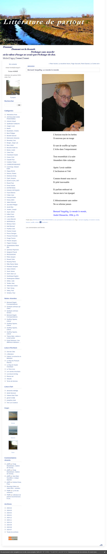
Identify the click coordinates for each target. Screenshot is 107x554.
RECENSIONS (11, 254)
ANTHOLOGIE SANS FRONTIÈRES (43, 219)
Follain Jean (10, 195)
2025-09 (9, 525)
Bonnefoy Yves (11, 140)
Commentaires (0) (69, 219)
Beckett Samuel (11, 135)
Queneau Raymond (13, 250)
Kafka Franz (10, 214)
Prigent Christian (12, 243)
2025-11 (9, 520)
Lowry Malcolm (11, 219)
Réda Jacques (11, 257)
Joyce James (11, 212)
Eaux (12, 452)
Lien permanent (58, 219)
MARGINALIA (11, 221)
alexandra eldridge (12, 390)
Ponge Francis (11, 238)
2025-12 (9, 517)
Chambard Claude (12, 155)
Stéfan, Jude (10, 281)
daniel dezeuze (11, 393)
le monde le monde (94, 219)
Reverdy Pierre (11, 262)
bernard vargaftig (83, 219)
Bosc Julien (10, 145)
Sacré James (11, 271)
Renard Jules (11, 259)
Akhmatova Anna (12, 114)
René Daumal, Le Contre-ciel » (90, 63)
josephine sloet (11, 400)
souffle (32, 222)
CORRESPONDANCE (13, 164)
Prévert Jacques (12, 241)
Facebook (43, 222)
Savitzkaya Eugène (12, 276)
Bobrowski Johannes (13, 138)
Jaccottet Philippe (12, 205)
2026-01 (9, 515)
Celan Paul (10, 152)
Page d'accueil (75, 63)
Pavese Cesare (11, 231)
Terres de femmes (12, 381)
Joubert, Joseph (11, 209)
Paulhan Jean (11, 229)
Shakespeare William (13, 278)
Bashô (9, 128)
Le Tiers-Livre (11, 369)
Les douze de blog (12, 374)
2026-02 (9, 513)
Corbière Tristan (11, 162)
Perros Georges (11, 233)
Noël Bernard (11, 226)
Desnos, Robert (11, 173)
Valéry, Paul (10, 290)
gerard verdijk (11, 398)
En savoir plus (92, 552)
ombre (37, 222)
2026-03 (9, 510)
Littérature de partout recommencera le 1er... (14, 496)
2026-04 (9, 508)
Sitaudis (9, 379)
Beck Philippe (11, 133)
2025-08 (9, 527)
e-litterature (10, 354)
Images (6, 408)
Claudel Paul (10, 159)
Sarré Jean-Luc (11, 274)
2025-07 (9, 529)
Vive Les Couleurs (12, 402)
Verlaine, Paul (11, 293)
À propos (13, 97)
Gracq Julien (10, 200)
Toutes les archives (12, 532)
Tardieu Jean (11, 283)
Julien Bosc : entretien (13, 488)
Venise (13, 423)
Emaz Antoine (11, 185)
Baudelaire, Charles (13, 131)
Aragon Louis (11, 126)
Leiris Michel (10, 217)
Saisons (13, 437)
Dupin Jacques (11, 178)
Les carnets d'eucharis (13, 371)
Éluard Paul (10, 183)
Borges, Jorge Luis (12, 143)
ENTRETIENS (11, 188)
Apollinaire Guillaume (13, 123)
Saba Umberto (11, 269)
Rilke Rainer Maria (12, 264)
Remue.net (10, 376)
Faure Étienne (11, 193)
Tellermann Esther (12, 286)
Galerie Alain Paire (12, 395)
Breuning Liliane (12, 486)
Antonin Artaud (11, 121)
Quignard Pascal (12, 252)
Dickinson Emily (11, 176)
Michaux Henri (11, 224)
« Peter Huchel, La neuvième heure (59, 63)
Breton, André (11, 150)
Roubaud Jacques (12, 266)
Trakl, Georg (10, 288)
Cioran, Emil (10, 157)
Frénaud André (11, 197)
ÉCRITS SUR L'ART (13, 181)
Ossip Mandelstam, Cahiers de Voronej (13, 466)
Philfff (8, 490)
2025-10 (9, 522)
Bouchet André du (12, 147)
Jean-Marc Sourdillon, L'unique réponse (13, 478)
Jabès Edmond (11, 202)
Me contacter (13, 64)
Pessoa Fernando (12, 236)
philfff (8, 464)
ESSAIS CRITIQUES (13, 190)
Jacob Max (10, 207)
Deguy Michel (11, 171)
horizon (28, 222)
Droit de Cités (11, 351)
